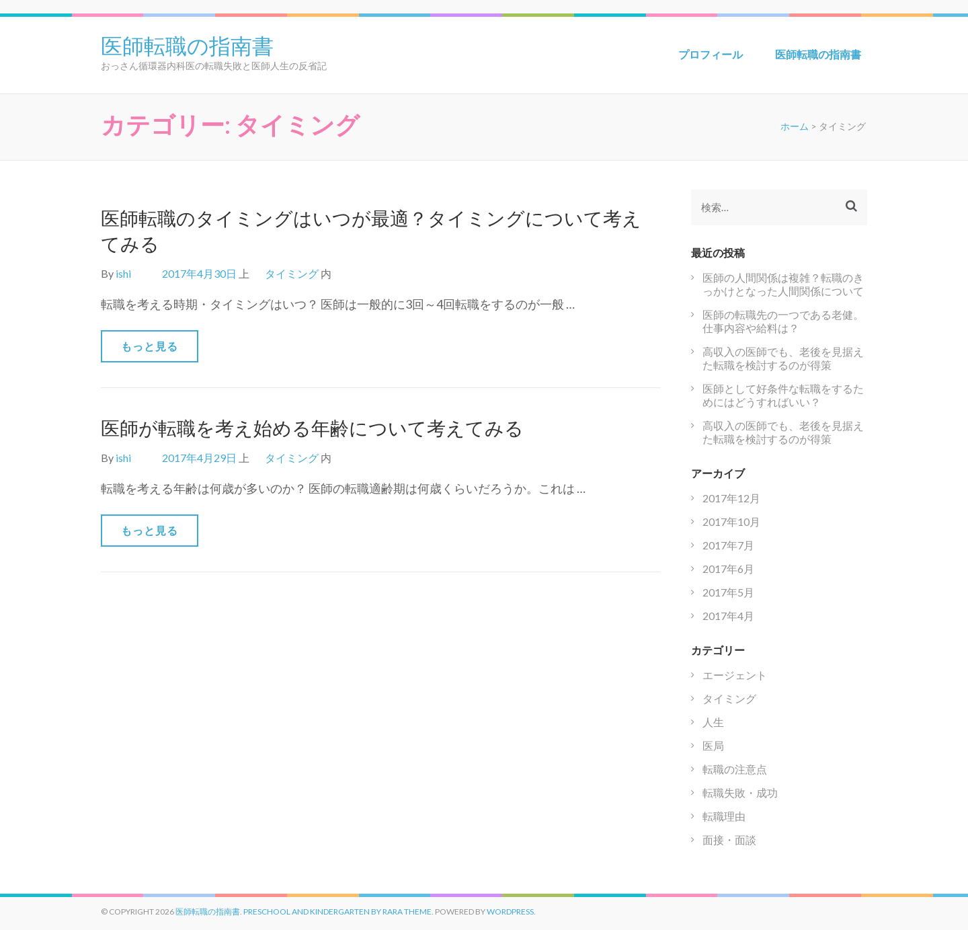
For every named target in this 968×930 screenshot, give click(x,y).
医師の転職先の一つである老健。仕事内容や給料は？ (783, 321)
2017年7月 (728, 545)
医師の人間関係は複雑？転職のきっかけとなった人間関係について (783, 284)
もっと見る (149, 346)
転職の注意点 (734, 769)
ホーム (794, 126)
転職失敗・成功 (740, 792)
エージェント (734, 674)
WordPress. (511, 911)
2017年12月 (731, 498)
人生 (713, 721)
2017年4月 (728, 615)
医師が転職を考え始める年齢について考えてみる (312, 427)
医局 (713, 745)
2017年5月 (728, 592)
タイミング (292, 273)
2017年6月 (728, 568)
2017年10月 (731, 521)
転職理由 (723, 816)
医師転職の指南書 (187, 44)
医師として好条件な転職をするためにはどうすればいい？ (783, 395)
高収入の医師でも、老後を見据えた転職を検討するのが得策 (783, 358)
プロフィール (710, 54)
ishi (123, 273)
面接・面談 (729, 839)
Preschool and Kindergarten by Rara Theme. (338, 911)
